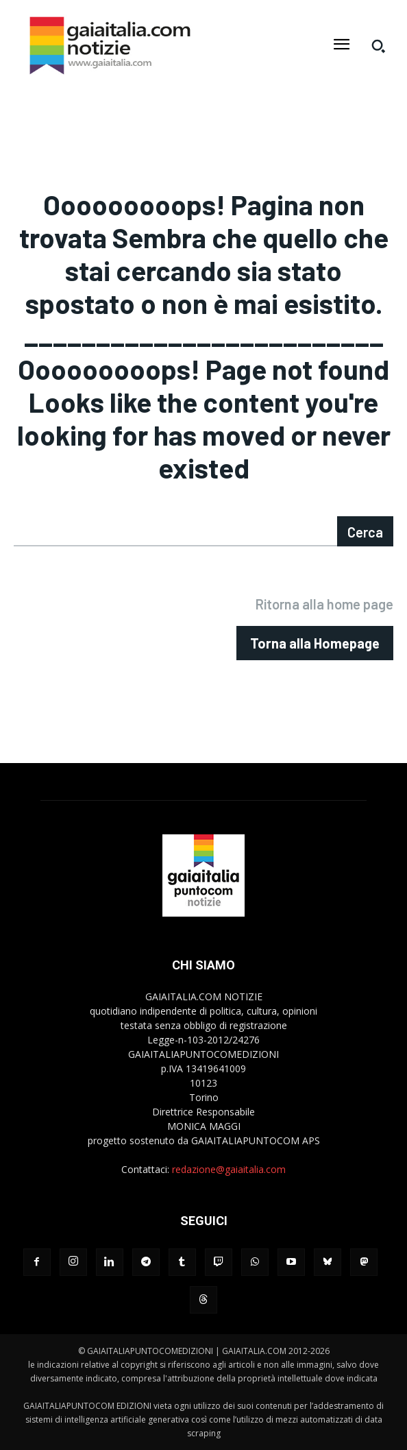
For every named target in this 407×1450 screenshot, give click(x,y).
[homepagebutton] (314, 643)
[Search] (365, 531)
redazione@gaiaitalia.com (229, 1169)
